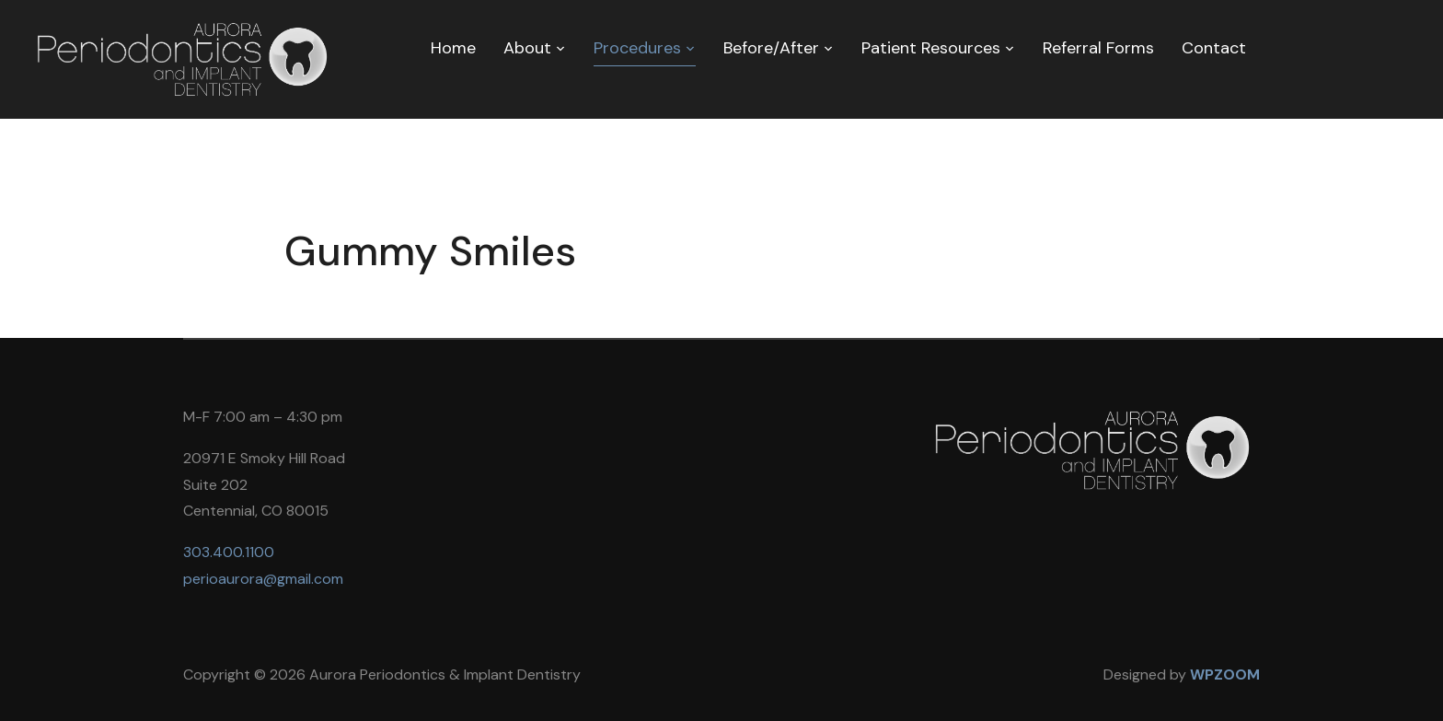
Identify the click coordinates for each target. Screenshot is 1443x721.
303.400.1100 (228, 552)
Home (453, 48)
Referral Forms (1098, 48)
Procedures (637, 48)
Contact (1214, 48)
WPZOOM (1225, 674)
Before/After (771, 48)
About (527, 48)
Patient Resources (930, 48)
